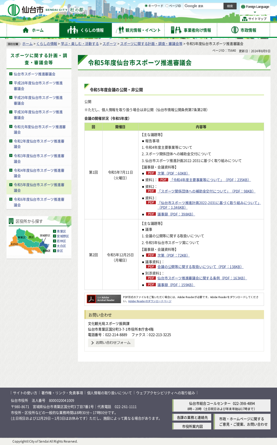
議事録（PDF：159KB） (176, 284)
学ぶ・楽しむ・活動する (80, 43)
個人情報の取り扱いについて (109, 392)
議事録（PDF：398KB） (176, 213)
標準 (216, 6)
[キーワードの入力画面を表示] (146, 18)
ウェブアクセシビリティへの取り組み (165, 392)
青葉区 (61, 231)
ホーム (27, 43)
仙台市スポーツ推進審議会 (34, 73)
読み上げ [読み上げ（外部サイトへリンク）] (178, 5)
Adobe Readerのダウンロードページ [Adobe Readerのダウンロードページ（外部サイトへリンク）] (149, 301)
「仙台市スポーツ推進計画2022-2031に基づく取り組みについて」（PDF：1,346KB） (209, 205)
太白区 (61, 246)
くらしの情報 (46, 43)
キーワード (154, 19)
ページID (173, 19)
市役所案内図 (192, 426)
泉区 (60, 250)
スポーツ (109, 43)
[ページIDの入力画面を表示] (167, 18)
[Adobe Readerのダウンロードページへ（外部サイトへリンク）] (104, 297)
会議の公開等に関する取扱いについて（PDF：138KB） (200, 266)
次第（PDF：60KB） (173, 173)
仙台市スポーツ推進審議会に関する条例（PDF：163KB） (202, 278)
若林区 (61, 241)
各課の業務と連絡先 (192, 417)
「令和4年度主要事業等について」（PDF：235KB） (210, 179)
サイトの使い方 (25, 392)
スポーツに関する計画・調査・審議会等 (151, 43)
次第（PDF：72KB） (173, 255)
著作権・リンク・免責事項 (62, 392)
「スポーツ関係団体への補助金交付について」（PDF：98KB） (206, 191)
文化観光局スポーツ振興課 (109, 323)
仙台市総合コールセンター (210, 403)
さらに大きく (226, 12)
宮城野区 (63, 236)
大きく (208, 12)
